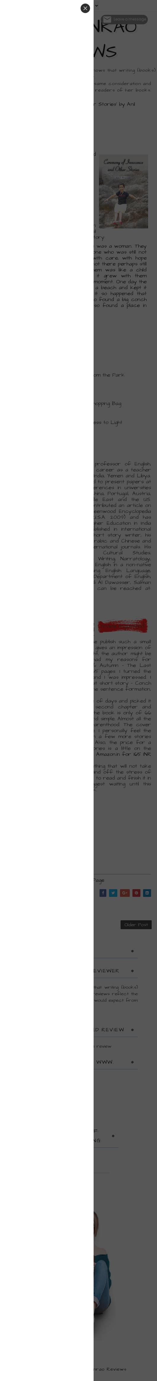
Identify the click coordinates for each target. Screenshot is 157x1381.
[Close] (85, 8)
